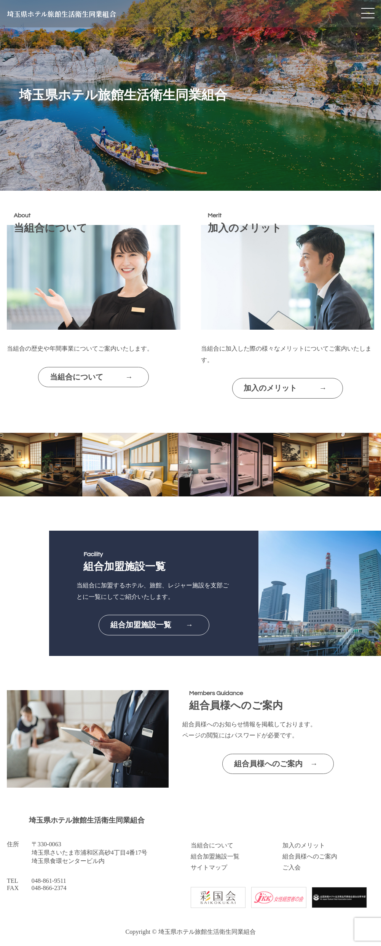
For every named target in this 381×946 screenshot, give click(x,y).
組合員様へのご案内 (309, 856)
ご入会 (291, 867)
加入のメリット (303, 845)
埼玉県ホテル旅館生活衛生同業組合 (61, 14)
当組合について (212, 845)
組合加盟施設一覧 (215, 856)
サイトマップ (209, 867)
